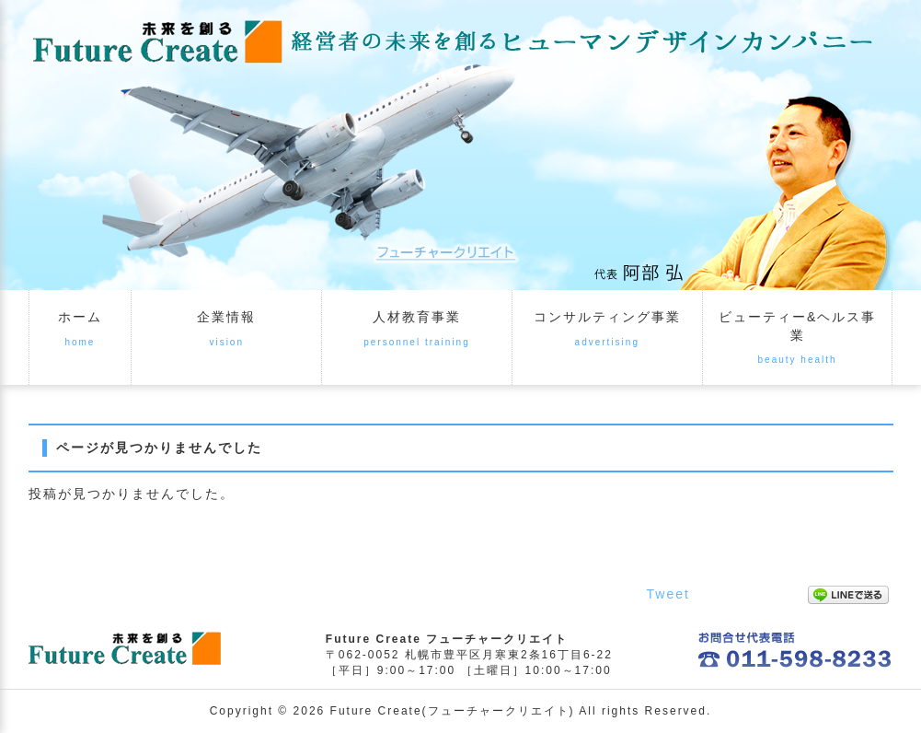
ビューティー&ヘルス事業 (797, 326)
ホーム (80, 316)
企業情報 (226, 316)
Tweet (668, 594)
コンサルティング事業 (607, 316)
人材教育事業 (417, 316)
